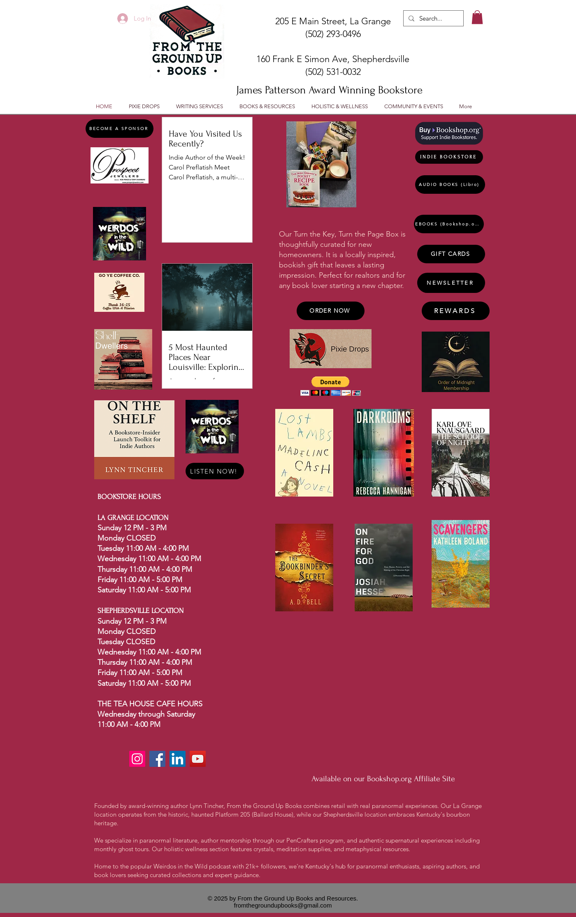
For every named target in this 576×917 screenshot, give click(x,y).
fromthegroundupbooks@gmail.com (283, 905)
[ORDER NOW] (331, 311)
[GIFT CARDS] (451, 254)
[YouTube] (198, 759)
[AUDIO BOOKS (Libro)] (450, 184)
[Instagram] (137, 759)
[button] (477, 17)
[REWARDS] (456, 311)
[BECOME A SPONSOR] (119, 128)
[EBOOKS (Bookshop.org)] (449, 224)
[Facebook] (157, 759)
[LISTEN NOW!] (215, 471)
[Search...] (432, 18)
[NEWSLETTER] (451, 283)
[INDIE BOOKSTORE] (449, 157)
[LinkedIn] (178, 759)
